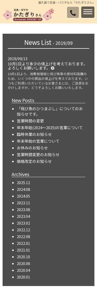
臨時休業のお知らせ (34, 134)
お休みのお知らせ (32, 147)
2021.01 (23, 250)
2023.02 (23, 223)
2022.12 (23, 229)
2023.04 (23, 216)
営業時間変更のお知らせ (38, 154)
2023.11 (23, 202)
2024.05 (23, 196)
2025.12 (23, 182)
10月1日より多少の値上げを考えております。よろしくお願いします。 (47, 66)
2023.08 (23, 209)
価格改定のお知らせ (34, 161)
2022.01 (23, 243)
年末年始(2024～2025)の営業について (50, 127)
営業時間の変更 (30, 120)
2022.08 (23, 236)
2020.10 (23, 256)
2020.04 (23, 270)
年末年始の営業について (38, 141)
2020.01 (23, 277)
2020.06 (23, 263)
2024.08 (23, 189)
